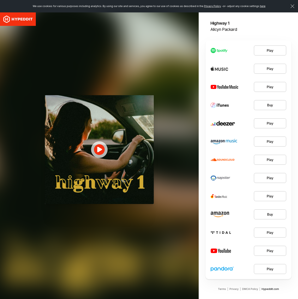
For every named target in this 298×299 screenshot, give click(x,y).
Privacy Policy (212, 6)
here (263, 6)
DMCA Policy (250, 289)
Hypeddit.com (270, 289)
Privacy (234, 289)
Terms (222, 289)
